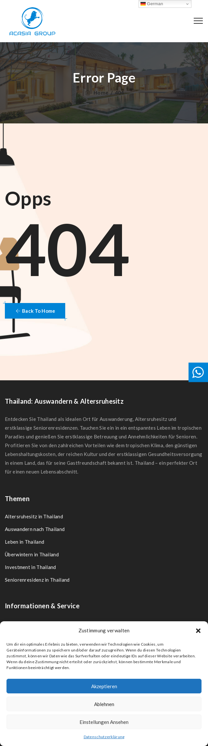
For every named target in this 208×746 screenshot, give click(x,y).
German (152, 3)
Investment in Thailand (30, 567)
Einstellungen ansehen (104, 722)
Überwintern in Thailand (32, 554)
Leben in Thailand (24, 542)
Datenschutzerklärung (104, 736)
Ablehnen (104, 704)
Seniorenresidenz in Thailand (37, 580)
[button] (198, 630)
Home (96, 92)
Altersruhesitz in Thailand (34, 516)
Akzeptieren (104, 686)
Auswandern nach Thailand (35, 529)
